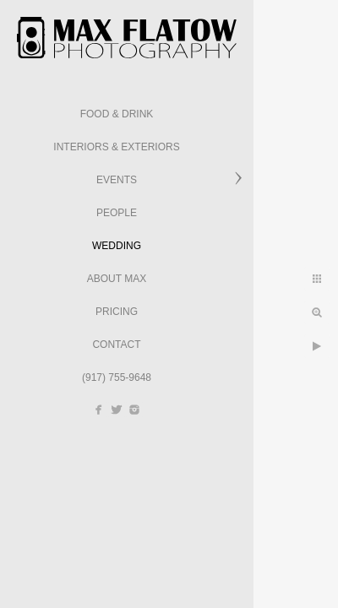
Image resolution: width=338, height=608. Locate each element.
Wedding (116, 246)
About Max (116, 279)
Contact (116, 344)
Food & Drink (117, 114)
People (116, 213)
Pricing (116, 312)
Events (116, 180)
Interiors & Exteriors (116, 147)
